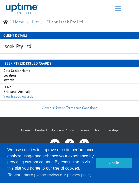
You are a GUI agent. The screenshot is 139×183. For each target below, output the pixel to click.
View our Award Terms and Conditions (69, 108)
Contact (41, 130)
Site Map (111, 130)
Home (25, 130)
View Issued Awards (18, 96)
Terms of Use (89, 130)
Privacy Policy (63, 130)
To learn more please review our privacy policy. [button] (50, 175)
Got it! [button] (114, 163)
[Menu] (108, 5)
